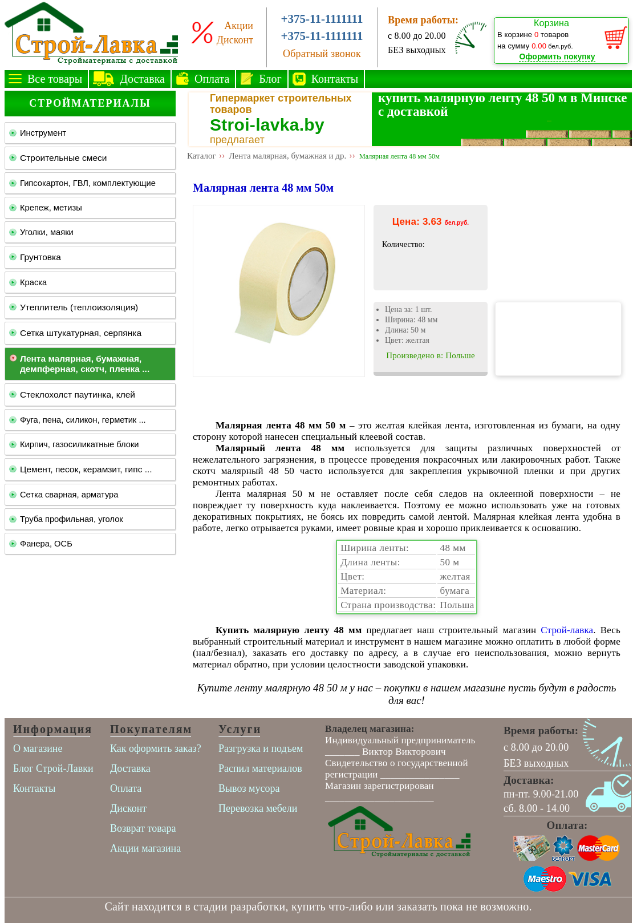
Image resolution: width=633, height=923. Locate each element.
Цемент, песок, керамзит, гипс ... (86, 469)
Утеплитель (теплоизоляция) (79, 307)
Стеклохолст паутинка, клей (77, 394)
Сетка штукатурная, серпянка (80, 333)
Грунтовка (40, 257)
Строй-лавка (567, 630)
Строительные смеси (63, 158)
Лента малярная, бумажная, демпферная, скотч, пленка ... (84, 364)
